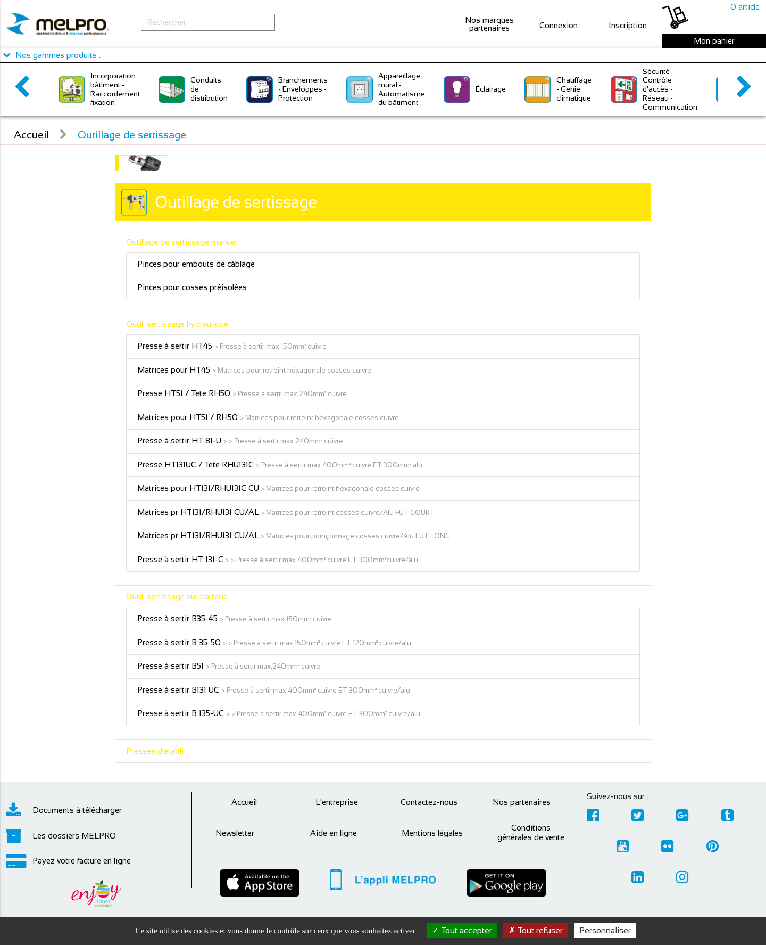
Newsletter (234, 832)
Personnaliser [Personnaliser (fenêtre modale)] (605, 930)
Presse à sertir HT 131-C (181, 559)
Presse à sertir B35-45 (178, 618)
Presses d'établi (155, 750)
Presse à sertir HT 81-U (180, 440)
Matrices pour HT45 (174, 369)
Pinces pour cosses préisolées (192, 287)
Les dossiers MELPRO (61, 836)
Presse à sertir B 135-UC (181, 713)
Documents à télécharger (64, 810)
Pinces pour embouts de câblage (196, 263)
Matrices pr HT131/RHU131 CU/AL (198, 511)
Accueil (31, 135)
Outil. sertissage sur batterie (177, 596)
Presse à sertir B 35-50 (180, 642)
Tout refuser (536, 930)
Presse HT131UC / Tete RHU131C (196, 464)
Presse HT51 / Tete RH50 (184, 393)
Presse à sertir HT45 (175, 345)
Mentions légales (432, 832)
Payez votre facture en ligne (68, 861)
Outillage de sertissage (132, 135)
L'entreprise (336, 802)
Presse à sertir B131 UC (179, 689)
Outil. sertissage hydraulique (177, 323)
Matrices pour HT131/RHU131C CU (198, 487)
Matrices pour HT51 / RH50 (188, 417)
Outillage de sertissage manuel (181, 241)
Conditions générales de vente (530, 832)
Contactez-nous (429, 802)
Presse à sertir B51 (171, 665)
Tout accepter (462, 930)
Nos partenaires (522, 802)
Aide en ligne (333, 832)
